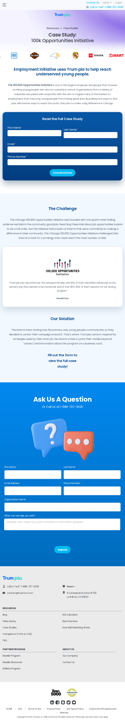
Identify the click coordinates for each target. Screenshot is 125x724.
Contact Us (92, 2)
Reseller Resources (12, 662)
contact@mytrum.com (20, 593)
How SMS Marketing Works (76, 627)
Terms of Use (34, 708)
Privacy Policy (54, 708)
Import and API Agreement (102, 708)
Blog (5, 614)
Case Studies (9, 627)
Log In (119, 2)
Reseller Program (11, 655)
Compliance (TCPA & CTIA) (17, 634)
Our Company (70, 655)
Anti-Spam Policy (75, 708)
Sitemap (64, 712)
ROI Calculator (70, 614)
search (87, 7)
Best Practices (69, 621)
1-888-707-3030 (114, 7)
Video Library (9, 621)
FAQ (5, 640)
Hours (106, 2)
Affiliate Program (12, 668)
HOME (9, 708)
